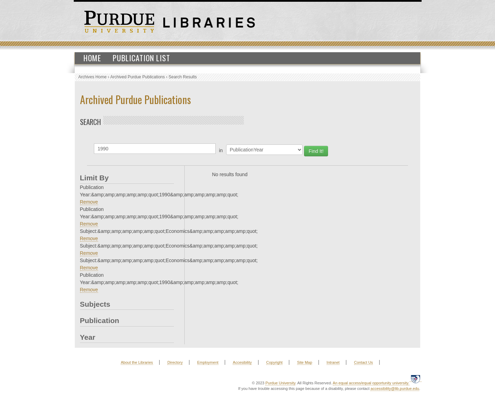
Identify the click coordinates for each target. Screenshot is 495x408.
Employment (207, 362)
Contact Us (363, 362)
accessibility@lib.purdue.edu (394, 388)
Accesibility (242, 362)
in (221, 150)
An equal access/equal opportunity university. (371, 383)
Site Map (304, 362)
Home (92, 57)
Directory (175, 362)
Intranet (333, 362)
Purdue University (280, 383)
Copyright (274, 362)
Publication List (141, 57)
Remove (89, 202)
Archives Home (92, 76)
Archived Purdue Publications (137, 76)
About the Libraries (137, 362)
